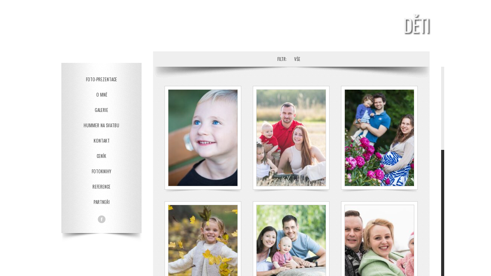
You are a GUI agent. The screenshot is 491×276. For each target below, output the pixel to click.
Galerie (101, 110)
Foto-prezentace (101, 79)
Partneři (102, 202)
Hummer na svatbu (101, 125)
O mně (101, 95)
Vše (297, 59)
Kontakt (102, 141)
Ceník (101, 156)
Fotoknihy (101, 171)
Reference (101, 187)
